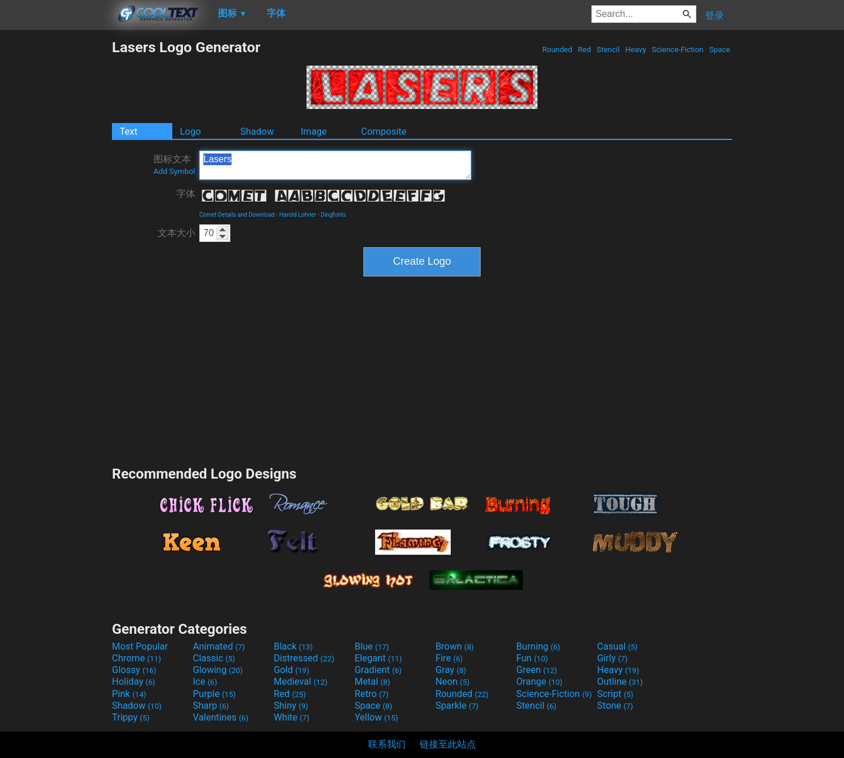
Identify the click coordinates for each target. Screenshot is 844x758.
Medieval (301, 681)
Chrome (136, 658)
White (291, 717)
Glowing (218, 669)
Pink (129, 693)
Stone (615, 705)
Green (536, 669)
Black (293, 646)
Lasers (335, 165)
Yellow (376, 717)
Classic (214, 658)
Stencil (608, 49)
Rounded (557, 49)
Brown (454, 646)
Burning (538, 646)
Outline (620, 681)
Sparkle (456, 705)
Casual (617, 646)
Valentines (221, 717)
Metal (372, 681)
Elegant (378, 658)
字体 (185, 193)
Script (615, 693)
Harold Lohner (297, 214)
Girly (612, 658)
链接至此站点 (448, 744)
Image (314, 131)
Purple (214, 693)
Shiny (291, 705)
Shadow (257, 131)
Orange (539, 681)
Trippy (130, 717)
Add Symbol (174, 171)
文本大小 (176, 232)
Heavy (636, 49)
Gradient (378, 669)
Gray (450, 669)
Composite (384, 131)
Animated (219, 646)
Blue (372, 646)
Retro (372, 693)
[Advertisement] (56, 214)
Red (584, 49)
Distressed (304, 658)
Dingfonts (333, 214)
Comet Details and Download (237, 214)
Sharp (211, 705)
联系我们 (387, 744)
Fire (449, 658)
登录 (714, 15)
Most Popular (140, 646)
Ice (205, 681)
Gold (291, 669)
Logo (190, 131)
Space (719, 49)
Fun (532, 658)
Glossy (134, 669)
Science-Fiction (678, 49)
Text (128, 131)
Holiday (133, 681)
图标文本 (174, 164)
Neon (452, 681)
